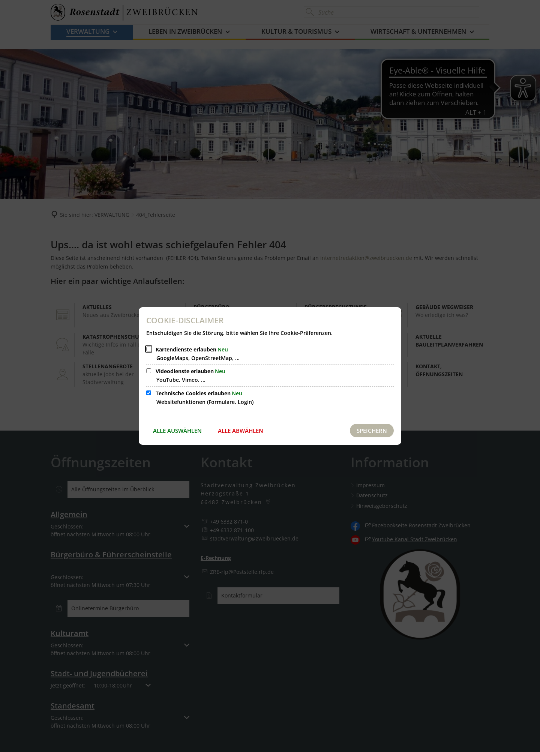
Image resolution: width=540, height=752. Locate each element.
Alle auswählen (177, 430)
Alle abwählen (240, 430)
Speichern (372, 430)
